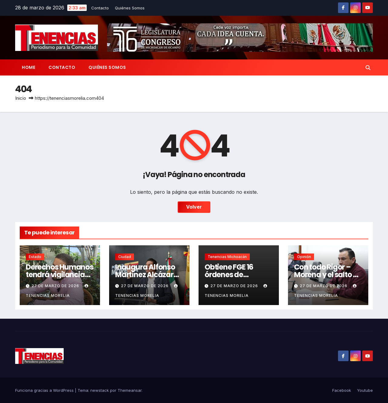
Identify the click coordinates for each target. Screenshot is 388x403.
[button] (368, 68)
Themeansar (130, 390)
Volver (194, 207)
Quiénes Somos (130, 7)
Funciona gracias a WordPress (45, 390)
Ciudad (124, 256)
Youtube (365, 390)
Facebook (341, 390)
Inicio (20, 98)
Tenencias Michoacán (227, 256)
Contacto (100, 7)
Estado (35, 256)
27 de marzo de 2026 (56, 286)
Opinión (304, 256)
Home (28, 67)
